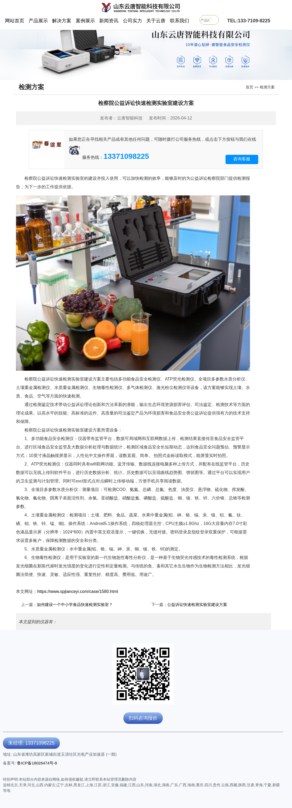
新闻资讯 (108, 20)
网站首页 (14, 20)
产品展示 (38, 20)
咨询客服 (241, 159)
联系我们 (179, 20)
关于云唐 (155, 20)
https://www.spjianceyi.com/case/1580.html (77, 591)
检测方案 (267, 87)
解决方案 (61, 20)
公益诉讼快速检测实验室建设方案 (197, 604)
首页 (249, 87)
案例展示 (85, 20)
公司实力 (132, 20)
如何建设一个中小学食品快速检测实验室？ (75, 604)
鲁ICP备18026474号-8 (37, 763)
